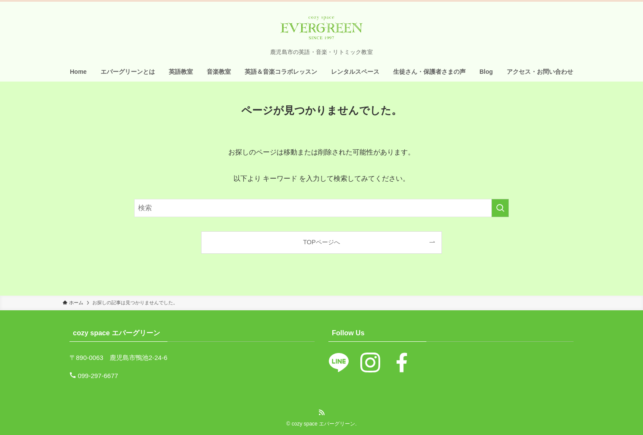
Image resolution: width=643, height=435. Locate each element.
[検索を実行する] (500, 208)
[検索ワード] (321, 208)
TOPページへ (321, 242)
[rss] (321, 412)
